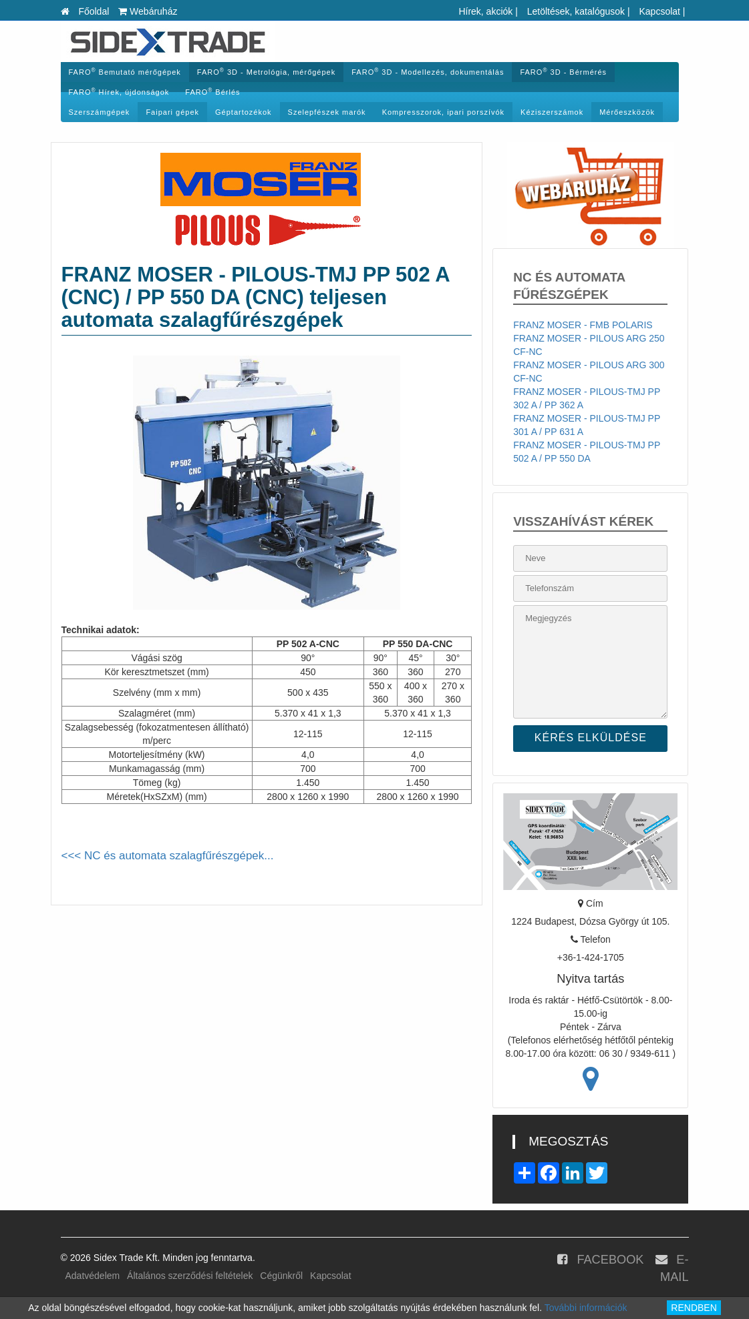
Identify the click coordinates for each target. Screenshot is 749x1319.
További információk (586, 1307)
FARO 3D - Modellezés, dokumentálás (427, 71)
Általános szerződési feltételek (190, 1275)
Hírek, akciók (485, 11)
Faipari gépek (172, 112)
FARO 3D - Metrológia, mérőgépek (266, 71)
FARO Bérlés (212, 91)
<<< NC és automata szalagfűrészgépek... (167, 855)
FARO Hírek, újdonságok (119, 91)
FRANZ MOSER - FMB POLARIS (582, 325)
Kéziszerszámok (551, 112)
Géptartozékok (243, 112)
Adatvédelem (92, 1275)
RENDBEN (693, 1307)
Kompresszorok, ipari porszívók (443, 112)
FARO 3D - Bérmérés (563, 71)
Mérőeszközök (627, 112)
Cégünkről (281, 1275)
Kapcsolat (659, 11)
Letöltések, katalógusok (576, 11)
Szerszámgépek (99, 112)
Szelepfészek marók (327, 112)
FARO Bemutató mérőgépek (125, 71)
